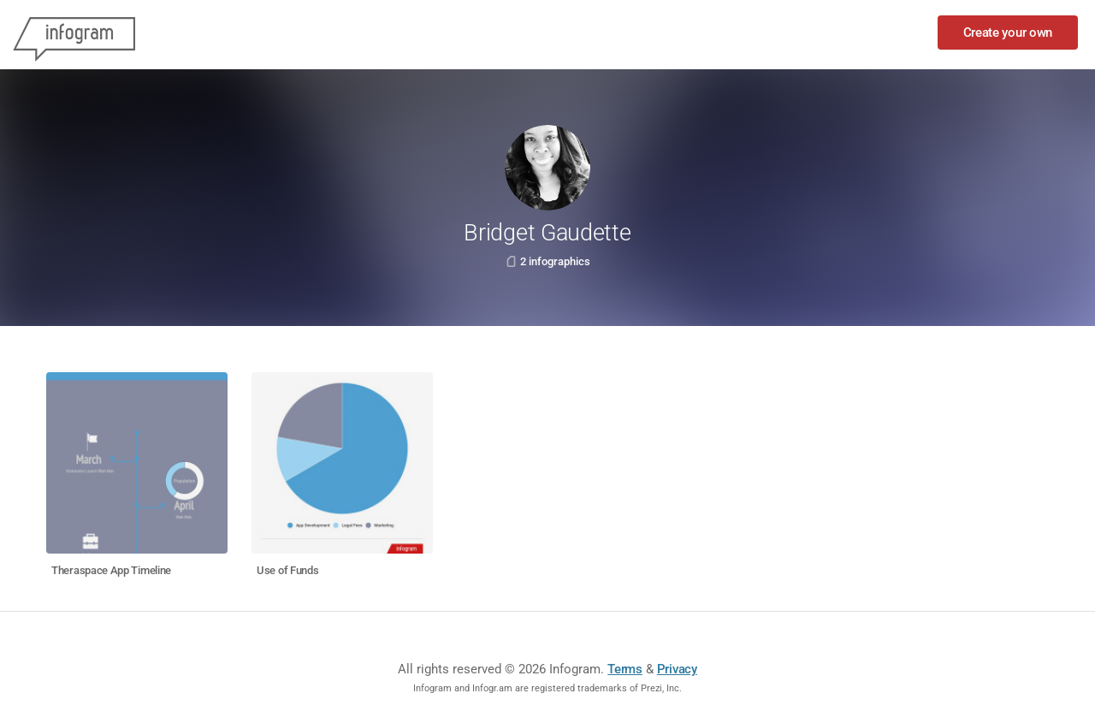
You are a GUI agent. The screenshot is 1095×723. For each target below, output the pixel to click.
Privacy (677, 669)
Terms (624, 669)
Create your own (1008, 32)
